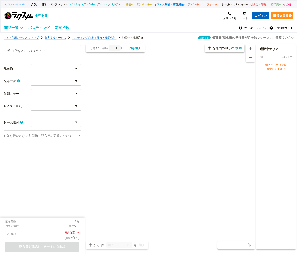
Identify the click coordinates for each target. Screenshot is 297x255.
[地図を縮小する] (250, 57)
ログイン (260, 16)
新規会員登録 (282, 16)
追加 (142, 245)
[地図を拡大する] (250, 48)
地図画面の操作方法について (274, 37)
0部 (119, 245)
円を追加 (135, 48)
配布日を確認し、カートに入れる (42, 247)
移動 (238, 48)
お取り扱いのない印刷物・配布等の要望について (42, 135)
